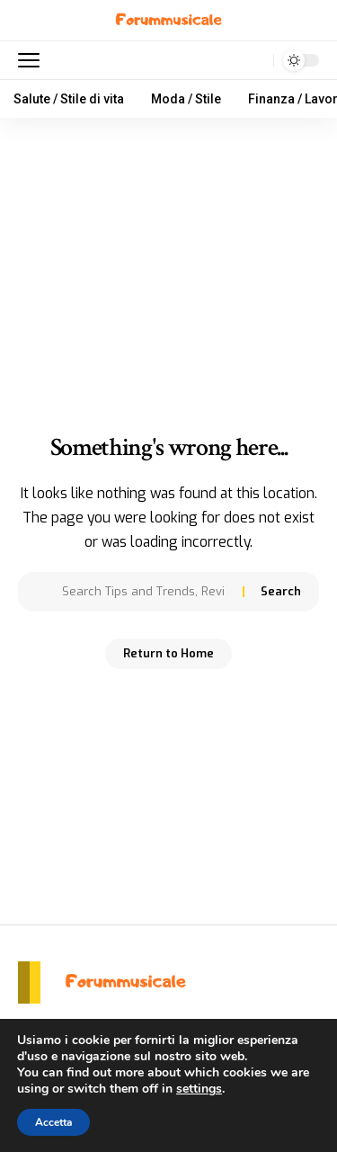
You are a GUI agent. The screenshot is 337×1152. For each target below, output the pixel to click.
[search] (256, 60)
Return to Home (168, 653)
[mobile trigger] (33, 60)
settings (199, 1089)
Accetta (53, 1122)
